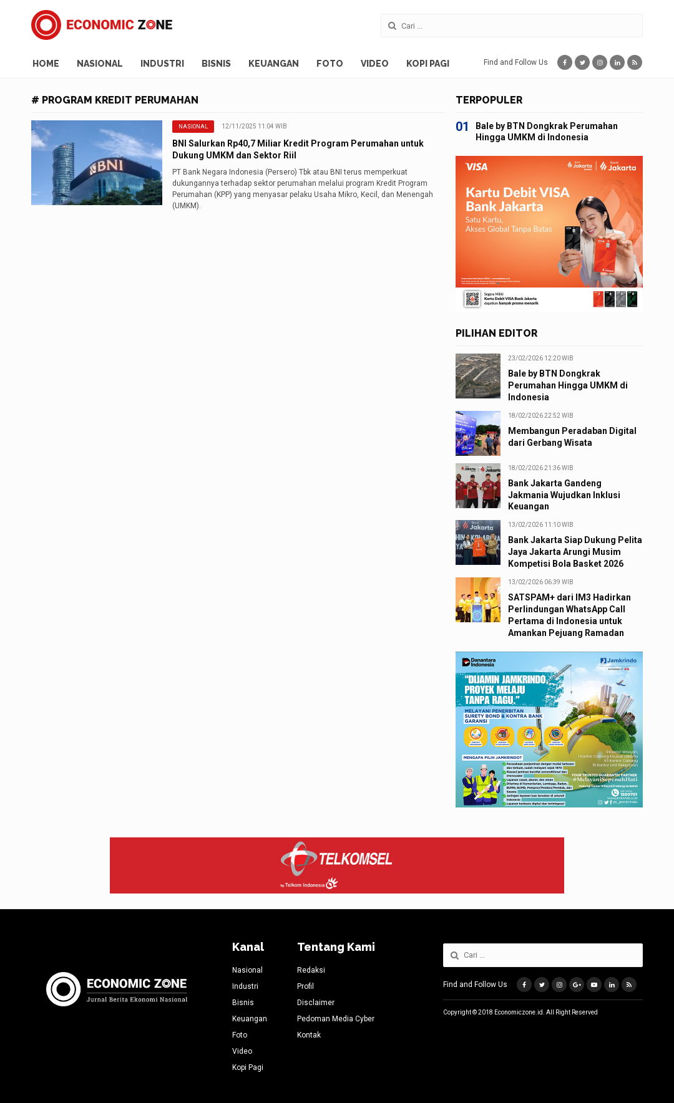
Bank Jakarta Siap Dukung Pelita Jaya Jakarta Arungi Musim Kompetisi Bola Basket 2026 (575, 552)
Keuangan (273, 64)
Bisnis (216, 64)
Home (45, 64)
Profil (305, 986)
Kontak (309, 1035)
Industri (162, 64)
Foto (329, 64)
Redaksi (311, 970)
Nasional (100, 64)
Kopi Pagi (427, 64)
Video (375, 64)
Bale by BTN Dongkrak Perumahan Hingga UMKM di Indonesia (568, 385)
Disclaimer (316, 1002)
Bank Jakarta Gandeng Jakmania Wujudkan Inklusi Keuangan (564, 495)
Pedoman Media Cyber (335, 1018)
